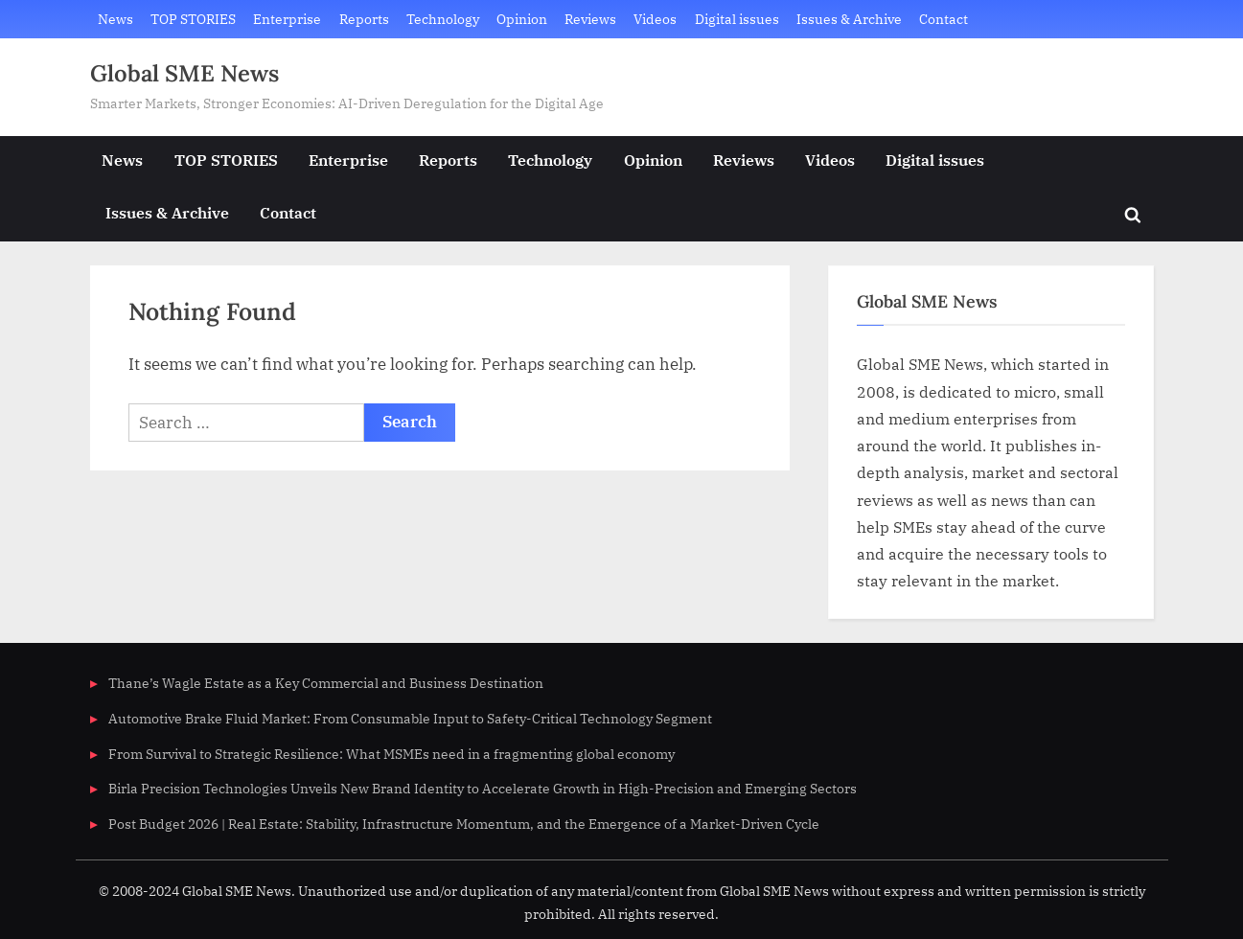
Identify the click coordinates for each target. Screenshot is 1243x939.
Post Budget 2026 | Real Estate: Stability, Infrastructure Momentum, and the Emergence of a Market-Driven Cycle (463, 823)
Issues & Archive (849, 19)
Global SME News (184, 73)
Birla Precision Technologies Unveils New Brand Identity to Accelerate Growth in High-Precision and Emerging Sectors (482, 788)
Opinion (521, 19)
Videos (655, 19)
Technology (442, 19)
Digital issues (737, 19)
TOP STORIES (193, 19)
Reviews (590, 19)
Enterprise (287, 19)
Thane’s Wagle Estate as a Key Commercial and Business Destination (325, 683)
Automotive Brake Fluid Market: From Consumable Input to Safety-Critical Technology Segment (410, 718)
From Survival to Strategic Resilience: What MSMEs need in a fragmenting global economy (391, 753)
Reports (364, 19)
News (115, 19)
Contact (943, 19)
